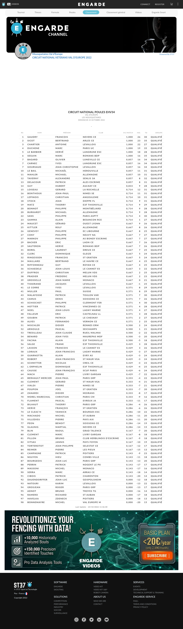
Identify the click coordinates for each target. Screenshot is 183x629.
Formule (55, 12)
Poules (72, 12)
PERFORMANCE (61, 604)
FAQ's (135, 601)
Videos (138, 12)
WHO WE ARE (100, 601)
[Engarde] (3, 4)
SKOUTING (59, 589)
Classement (91, 12)
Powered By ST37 (167, 54)
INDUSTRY (58, 607)
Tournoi (21, 12)
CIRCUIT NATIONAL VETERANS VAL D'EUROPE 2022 (62, 57)
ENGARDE (58, 586)
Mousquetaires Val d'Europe (47, 53)
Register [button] (159, 4)
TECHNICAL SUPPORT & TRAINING (148, 592)
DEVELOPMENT (140, 589)
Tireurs (38, 12)
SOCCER (57, 610)
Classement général (116, 12)
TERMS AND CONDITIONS (145, 604)
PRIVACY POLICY (140, 607)
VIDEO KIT (98, 586)
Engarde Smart (159, 12)
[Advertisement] (91, 80)
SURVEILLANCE (60, 613)
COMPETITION (60, 601)
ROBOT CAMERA (101, 592)
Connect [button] (145, 4)
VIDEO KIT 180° (100, 589)
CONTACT (98, 604)
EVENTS (136, 586)
